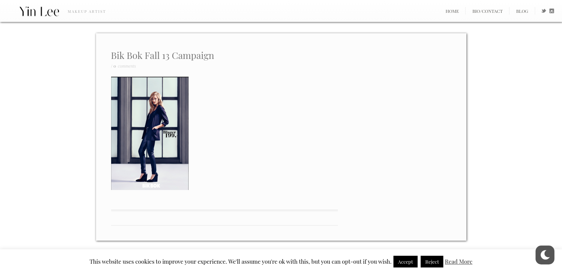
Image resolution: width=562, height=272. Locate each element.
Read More (458, 261)
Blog (522, 11)
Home (452, 11)
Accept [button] (405, 261)
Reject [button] (432, 261)
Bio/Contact (487, 11)
